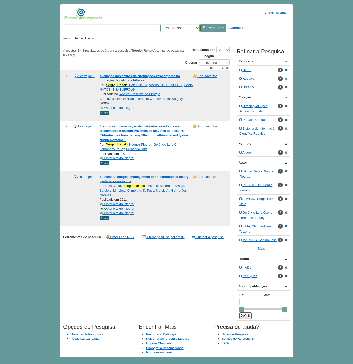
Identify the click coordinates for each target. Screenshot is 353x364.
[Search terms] (112, 28)
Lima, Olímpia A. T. (131, 190)
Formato (245, 143)
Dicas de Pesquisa (235, 334)
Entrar (266, 12)
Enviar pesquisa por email (163, 237)
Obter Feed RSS (119, 237)
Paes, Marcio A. (158, 190)
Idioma (282, 12)
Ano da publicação (253, 286)
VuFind (72, 14)
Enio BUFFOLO (123, 89)
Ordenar (191, 62)
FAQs (226, 343)
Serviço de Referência (237, 338)
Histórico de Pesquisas (87, 334)
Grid (223, 68)
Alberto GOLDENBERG (165, 85)
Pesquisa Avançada (85, 338)
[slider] (241, 309)
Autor (66, 38)
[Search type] (181, 28)
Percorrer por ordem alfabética (167, 338)
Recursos (246, 61)
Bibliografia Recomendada (164, 348)
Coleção (245, 97)
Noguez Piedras (128, 144)
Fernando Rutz (136, 149)
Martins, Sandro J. (160, 186)
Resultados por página (203, 53)
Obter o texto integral (117, 108)
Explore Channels (158, 343)
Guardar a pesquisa (208, 237)
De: (241, 295)
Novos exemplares (159, 352)
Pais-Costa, (125, 186)
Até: (267, 295)
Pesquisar (213, 28)
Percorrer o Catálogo (161, 334)
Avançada (235, 28)
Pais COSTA (126, 85)
